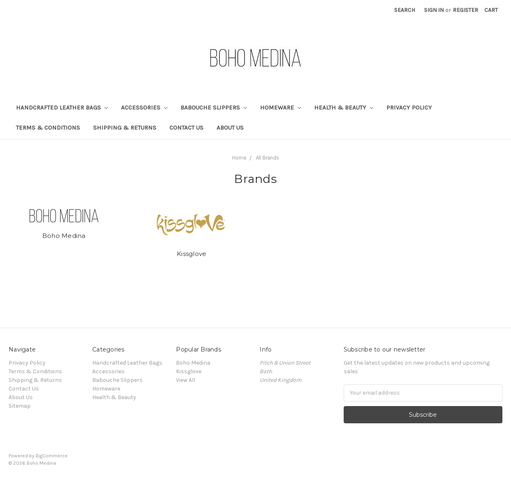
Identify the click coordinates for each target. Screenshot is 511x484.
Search (404, 10)
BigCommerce (52, 456)
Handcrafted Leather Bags (62, 107)
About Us (230, 127)
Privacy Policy (409, 107)
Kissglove (191, 254)
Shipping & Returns (124, 127)
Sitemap (20, 405)
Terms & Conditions (48, 127)
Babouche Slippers (213, 107)
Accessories (144, 107)
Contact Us (186, 127)
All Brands (267, 158)
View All (185, 380)
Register (465, 10)
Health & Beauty (343, 107)
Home (239, 158)
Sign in (434, 10)
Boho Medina (64, 236)
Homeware (280, 107)
